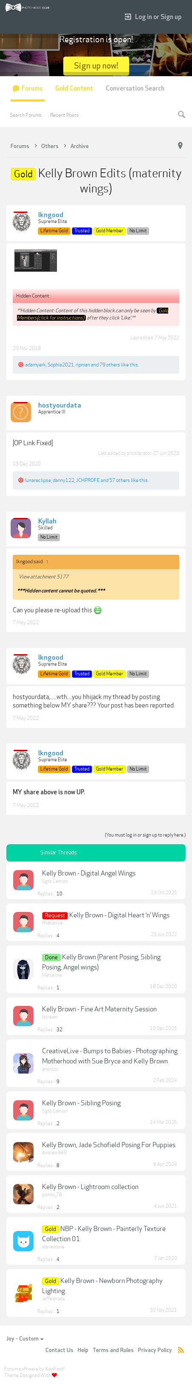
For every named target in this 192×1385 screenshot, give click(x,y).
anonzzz (50, 1069)
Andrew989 (54, 1153)
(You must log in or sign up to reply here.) (145, 835)
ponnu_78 (52, 1195)
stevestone (53, 1247)
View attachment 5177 (43, 577)
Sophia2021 (61, 365)
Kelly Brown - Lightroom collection (90, 1187)
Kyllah (47, 521)
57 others (119, 480)
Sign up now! (96, 66)
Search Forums (26, 115)
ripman (83, 365)
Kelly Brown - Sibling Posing (81, 1103)
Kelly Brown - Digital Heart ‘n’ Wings (119, 915)
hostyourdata (59, 405)
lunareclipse (38, 480)
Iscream (50, 1017)
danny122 (63, 480)
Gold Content (74, 89)
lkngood (50, 215)
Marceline (52, 975)
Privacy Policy (155, 1350)
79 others (109, 365)
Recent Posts (64, 115)
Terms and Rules (113, 1350)
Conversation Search (135, 89)
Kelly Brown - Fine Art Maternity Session (99, 1009)
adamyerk (35, 365)
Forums (32, 89)
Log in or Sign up (153, 17)
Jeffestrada (53, 1299)
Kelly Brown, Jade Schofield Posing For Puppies (108, 1145)
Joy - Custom (24, 1338)
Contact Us (59, 1350)
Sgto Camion (55, 881)
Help (83, 1350)
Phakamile (52, 923)
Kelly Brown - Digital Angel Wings (89, 873)
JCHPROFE (88, 480)
